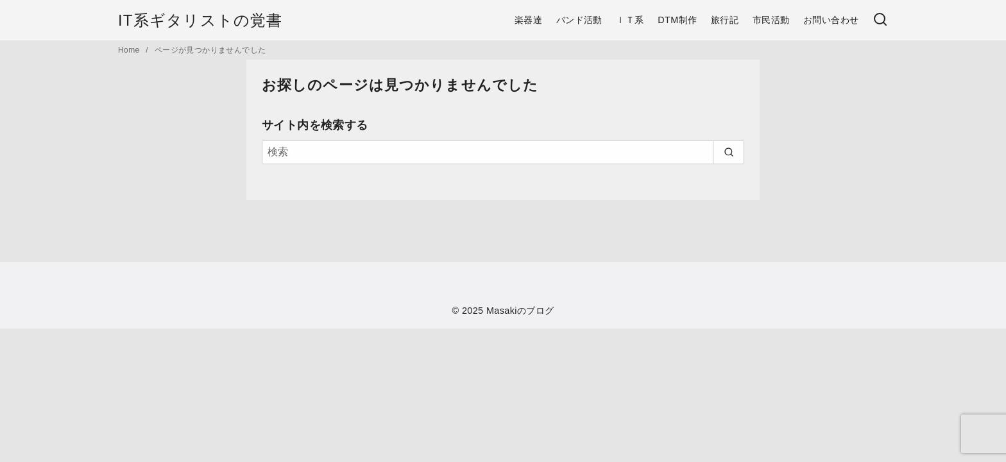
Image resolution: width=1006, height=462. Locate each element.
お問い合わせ (830, 20)
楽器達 (528, 20)
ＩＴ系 (630, 20)
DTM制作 (677, 20)
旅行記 (724, 20)
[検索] (880, 20)
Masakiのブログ (520, 310)
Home (130, 50)
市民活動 (771, 20)
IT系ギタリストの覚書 (200, 20)
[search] (728, 152)
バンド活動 (579, 20)
